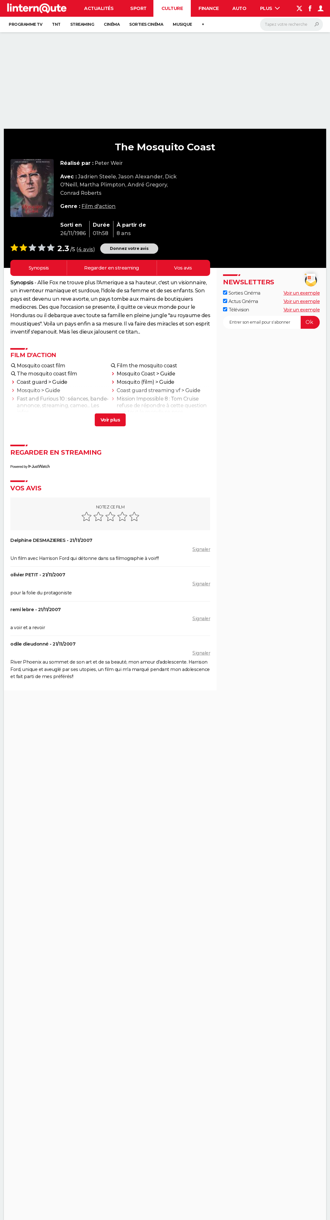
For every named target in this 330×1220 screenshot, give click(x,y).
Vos (183, 268)
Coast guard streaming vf (148, 390)
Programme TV (25, 24)
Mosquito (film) (135, 382)
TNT (56, 24)
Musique (182, 24)
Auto (239, 8)
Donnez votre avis (129, 248)
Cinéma (112, 24)
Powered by (30, 466)
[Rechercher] (291, 24)
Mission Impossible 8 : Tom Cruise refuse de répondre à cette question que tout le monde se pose (162, 405)
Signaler (201, 549)
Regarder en (111, 268)
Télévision (236, 310)
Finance (209, 8)
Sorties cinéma (146, 24)
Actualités (98, 8)
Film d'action (99, 206)
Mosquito (28, 390)
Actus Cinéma (240, 301)
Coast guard (32, 382)
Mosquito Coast (136, 374)
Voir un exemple (302, 293)
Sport (138, 8)
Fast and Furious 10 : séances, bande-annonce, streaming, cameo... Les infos (63, 405)
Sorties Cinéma (241, 293)
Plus (270, 8)
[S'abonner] (271, 322)
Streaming (82, 24)
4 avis (85, 249)
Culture (172, 8)
